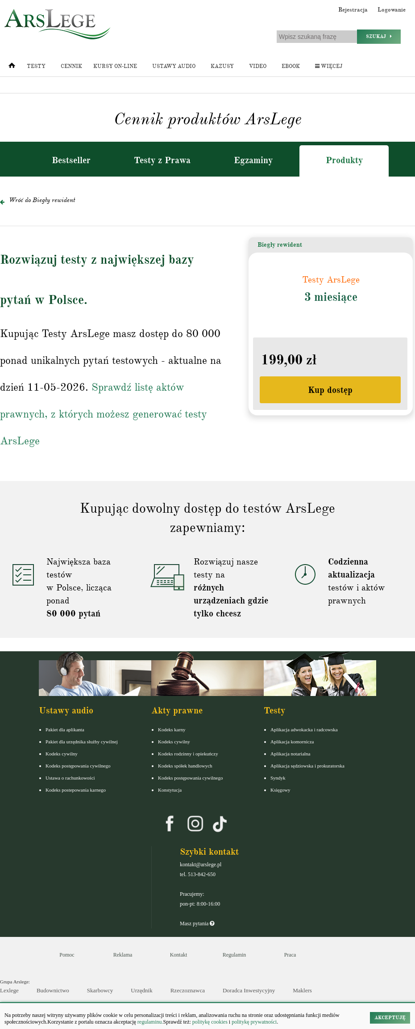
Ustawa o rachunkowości (70, 777)
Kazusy (222, 66)
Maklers (302, 990)
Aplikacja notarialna (290, 753)
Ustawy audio (173, 66)
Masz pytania (197, 923)
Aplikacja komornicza (292, 741)
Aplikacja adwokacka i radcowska (304, 729)
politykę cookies (210, 1022)
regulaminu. (149, 1022)
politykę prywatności (254, 1022)
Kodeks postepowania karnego (76, 790)
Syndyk (278, 777)
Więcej (328, 66)
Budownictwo (53, 990)
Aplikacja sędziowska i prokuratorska (307, 765)
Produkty (344, 160)
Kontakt (178, 955)
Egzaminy (253, 160)
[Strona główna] (11, 67)
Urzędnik (141, 990)
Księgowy (280, 790)
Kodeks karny (171, 729)
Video (257, 66)
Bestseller (71, 160)
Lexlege (9, 990)
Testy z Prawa (162, 160)
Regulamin (234, 955)
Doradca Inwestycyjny (249, 990)
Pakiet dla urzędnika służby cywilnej (82, 741)
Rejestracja (353, 9)
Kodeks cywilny (62, 753)
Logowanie (392, 9)
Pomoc (66, 955)
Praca (290, 955)
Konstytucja (170, 790)
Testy (36, 66)
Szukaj (379, 36)
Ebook (291, 66)
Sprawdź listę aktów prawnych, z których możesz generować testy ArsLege (103, 413)
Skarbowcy (100, 990)
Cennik (71, 66)
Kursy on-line (115, 66)
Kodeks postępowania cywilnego (78, 765)
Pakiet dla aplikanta (65, 729)
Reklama (123, 955)
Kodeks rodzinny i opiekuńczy (188, 753)
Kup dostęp (330, 390)
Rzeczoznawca (187, 990)
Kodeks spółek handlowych (185, 765)
